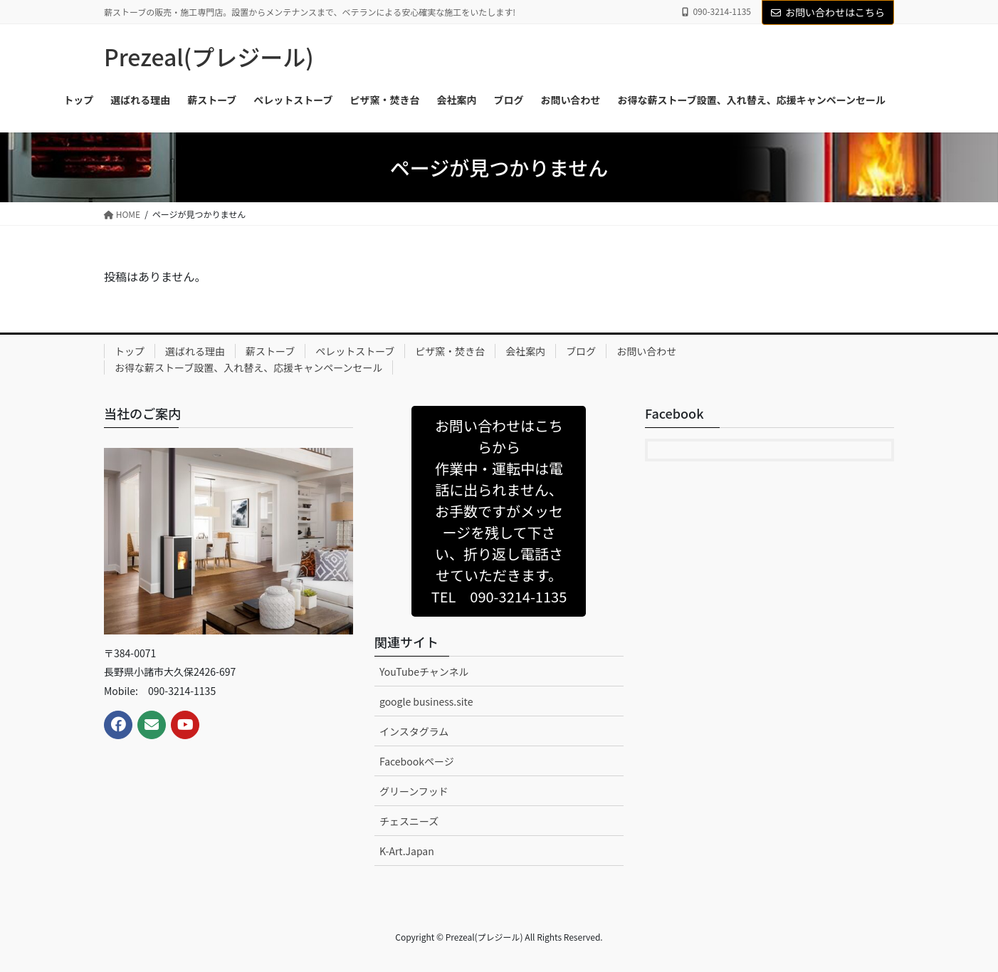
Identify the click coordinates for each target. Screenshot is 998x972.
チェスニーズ (408, 821)
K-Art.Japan (406, 851)
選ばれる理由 (195, 351)
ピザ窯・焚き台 (450, 351)
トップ (130, 351)
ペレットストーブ (354, 351)
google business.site (426, 701)
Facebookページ (416, 761)
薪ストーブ (270, 351)
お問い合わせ (646, 351)
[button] (498, 511)
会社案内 (525, 351)
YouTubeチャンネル (424, 671)
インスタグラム (413, 731)
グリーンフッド (413, 791)
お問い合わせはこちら (828, 12)
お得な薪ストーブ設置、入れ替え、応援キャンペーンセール (248, 367)
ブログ (581, 351)
